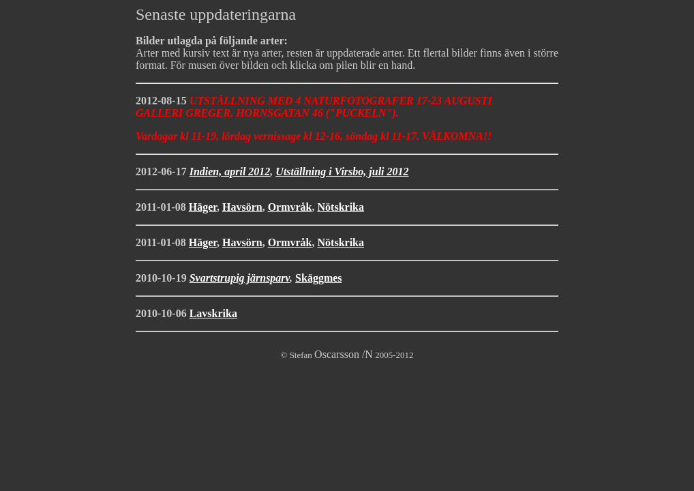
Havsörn (242, 207)
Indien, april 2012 (230, 171)
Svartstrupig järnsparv (240, 278)
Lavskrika (213, 313)
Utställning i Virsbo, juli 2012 (341, 171)
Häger (203, 207)
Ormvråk (290, 207)
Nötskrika (341, 207)
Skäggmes (318, 278)
